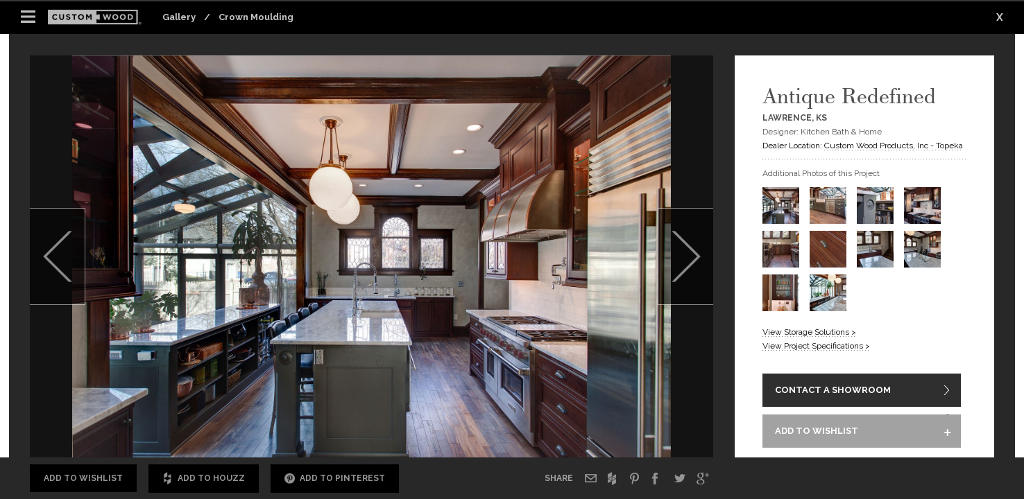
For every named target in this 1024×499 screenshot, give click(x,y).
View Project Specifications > (816, 346)
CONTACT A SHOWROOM (833, 391)
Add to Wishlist (83, 478)
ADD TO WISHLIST (816, 433)
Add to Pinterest (334, 478)
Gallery (179, 17)
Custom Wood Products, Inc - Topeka (893, 145)
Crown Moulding (256, 17)
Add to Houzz (203, 478)
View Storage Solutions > (809, 332)
